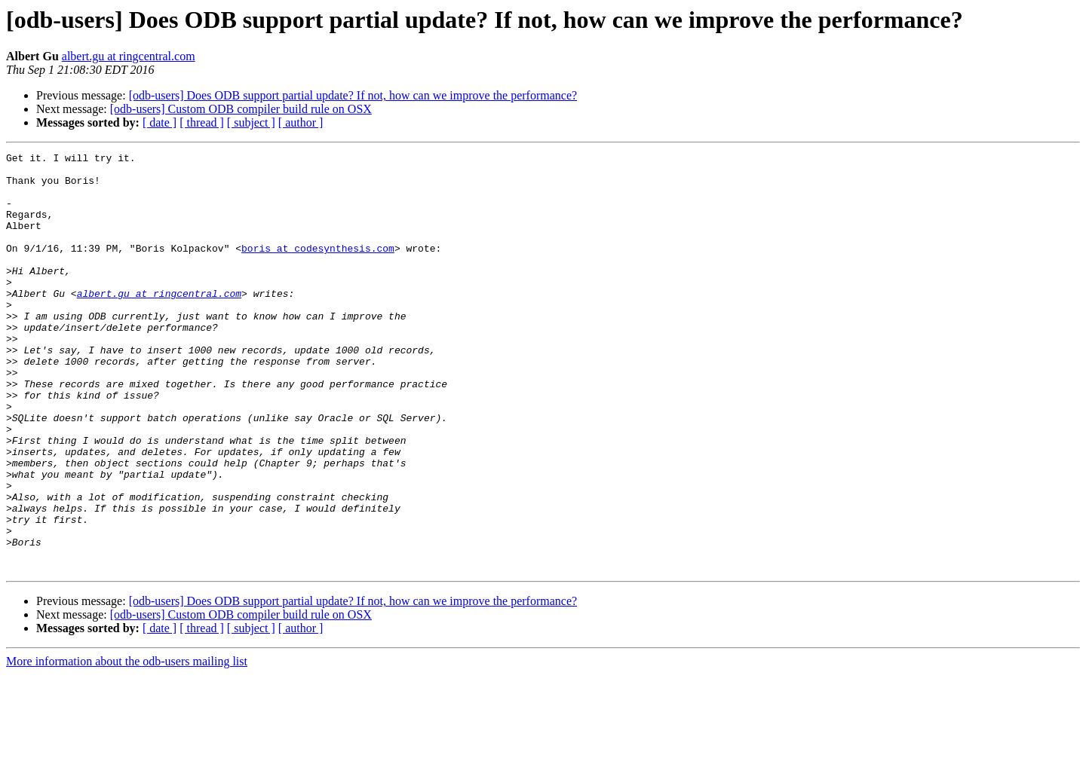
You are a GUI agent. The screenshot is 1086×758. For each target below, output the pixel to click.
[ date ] (159, 122)
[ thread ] (201, 122)
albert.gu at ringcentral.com (128, 56)
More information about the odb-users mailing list (126, 744)
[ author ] (301, 122)
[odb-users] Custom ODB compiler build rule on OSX (241, 108)
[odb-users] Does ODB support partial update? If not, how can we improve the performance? (353, 95)
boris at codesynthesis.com (317, 268)
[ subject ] (251, 122)
